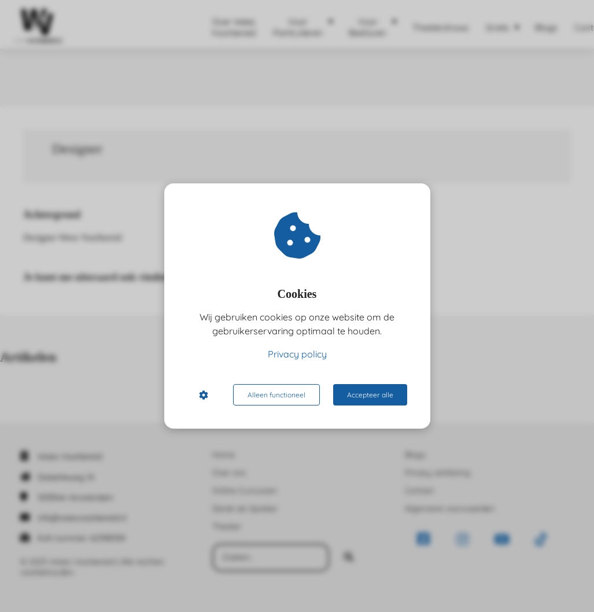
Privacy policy (297, 354)
